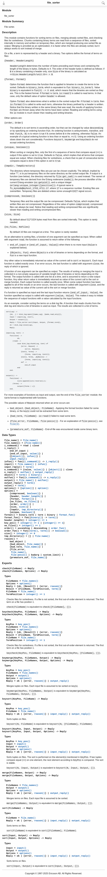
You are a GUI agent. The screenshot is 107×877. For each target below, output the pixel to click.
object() (17, 456)
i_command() (11, 445)
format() (27, 499)
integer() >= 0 (25, 533)
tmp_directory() (32, 509)
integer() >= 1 (37, 520)
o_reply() (10, 472)
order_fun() (58, 528)
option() (27, 488)
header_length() (32, 496)
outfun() (25, 472)
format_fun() (67, 515)
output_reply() (44, 472)
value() (34, 454)
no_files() (31, 501)
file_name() (11, 440)
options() (10, 488)
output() (9, 480)
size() (23, 507)
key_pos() (10, 523)
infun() (31, 456)
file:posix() (19, 555)
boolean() (33, 493)
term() (30, 467)
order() (25, 504)
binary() (36, 475)
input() (9, 464)
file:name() (30, 440)
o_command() (11, 469)
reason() (9, 539)
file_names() (12, 443)
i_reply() (10, 448)
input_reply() (18, 459)
